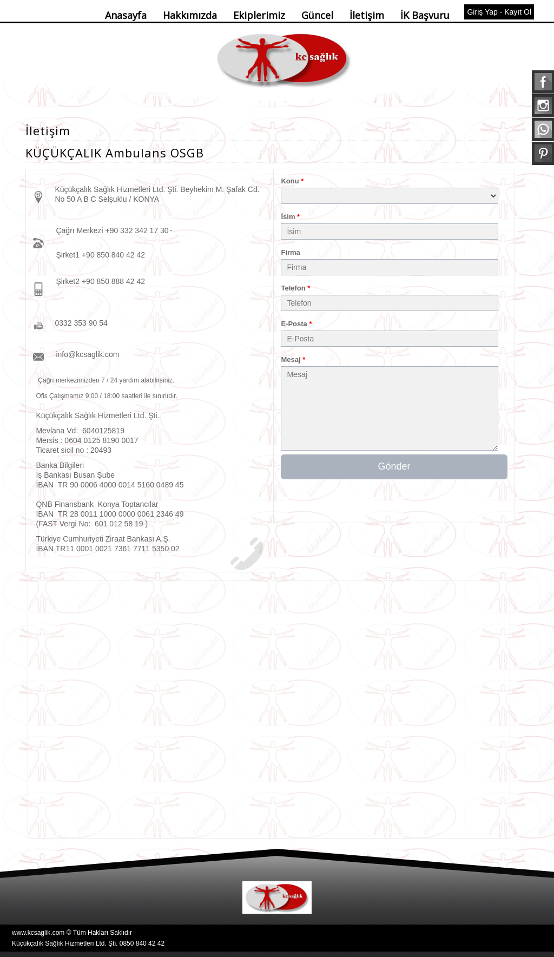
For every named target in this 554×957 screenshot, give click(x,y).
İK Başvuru (425, 15)
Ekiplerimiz (259, 15)
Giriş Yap (482, 12)
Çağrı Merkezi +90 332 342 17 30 (112, 230)
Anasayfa (126, 15)
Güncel (317, 15)
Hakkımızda (190, 15)
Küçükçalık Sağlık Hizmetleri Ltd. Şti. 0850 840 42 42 (88, 943)
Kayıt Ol (517, 12)
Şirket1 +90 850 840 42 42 (100, 254)
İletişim (366, 15)
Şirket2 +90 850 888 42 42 (100, 281)
